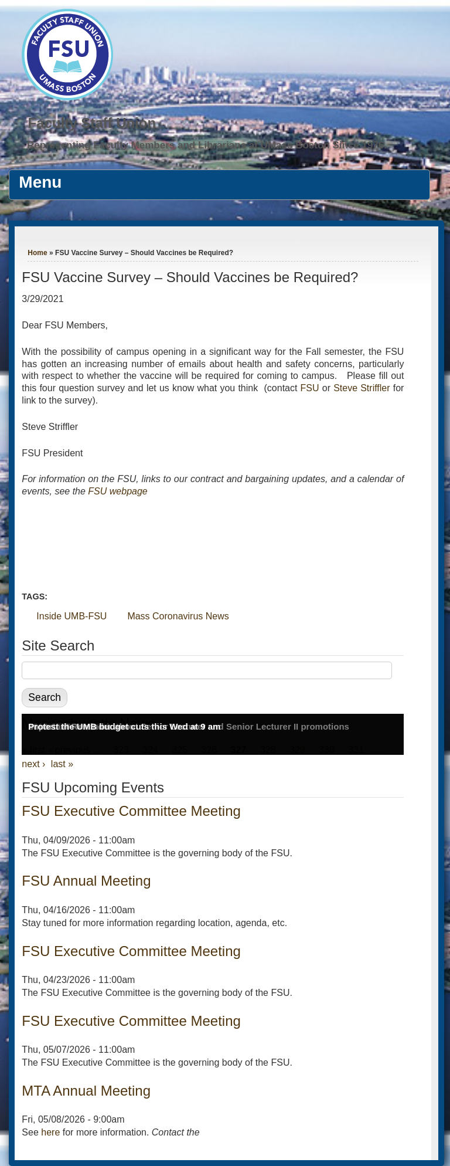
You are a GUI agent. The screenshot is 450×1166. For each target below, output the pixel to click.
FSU (311, 388)
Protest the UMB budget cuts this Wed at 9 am (124, 726)
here (50, 1132)
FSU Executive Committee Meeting (131, 811)
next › (33, 764)
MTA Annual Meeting (86, 1091)
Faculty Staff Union (92, 123)
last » (62, 764)
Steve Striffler (361, 388)
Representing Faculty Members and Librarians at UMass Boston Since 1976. (207, 145)
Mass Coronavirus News (178, 616)
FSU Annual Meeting (86, 881)
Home (37, 253)
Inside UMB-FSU (71, 616)
